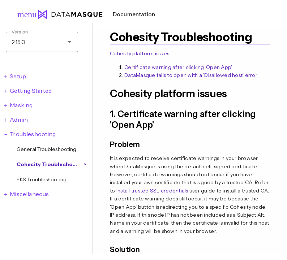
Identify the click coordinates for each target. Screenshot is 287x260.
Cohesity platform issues (139, 53)
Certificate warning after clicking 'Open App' (178, 67)
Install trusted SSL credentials (152, 190)
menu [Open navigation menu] (23, 14)
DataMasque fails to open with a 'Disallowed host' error (190, 75)
